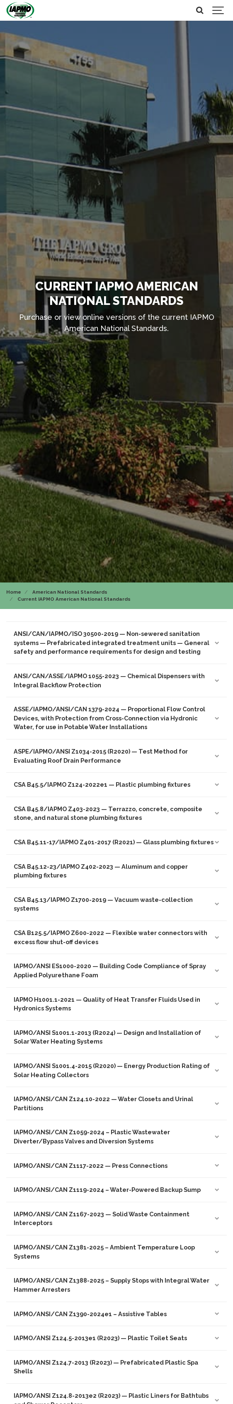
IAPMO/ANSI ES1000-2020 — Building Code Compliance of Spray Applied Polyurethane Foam (116, 970)
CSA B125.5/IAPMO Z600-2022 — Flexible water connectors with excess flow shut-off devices (116, 937)
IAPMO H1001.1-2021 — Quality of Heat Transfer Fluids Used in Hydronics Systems (116, 1004)
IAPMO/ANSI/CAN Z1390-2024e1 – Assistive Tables (116, 1313)
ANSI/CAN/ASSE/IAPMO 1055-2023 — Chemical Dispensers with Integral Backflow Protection (116, 680)
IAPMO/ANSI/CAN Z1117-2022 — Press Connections (116, 1165)
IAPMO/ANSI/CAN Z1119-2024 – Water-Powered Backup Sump (116, 1189)
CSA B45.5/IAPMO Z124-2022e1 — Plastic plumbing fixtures (116, 784)
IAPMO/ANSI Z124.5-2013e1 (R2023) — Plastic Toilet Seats (116, 1337)
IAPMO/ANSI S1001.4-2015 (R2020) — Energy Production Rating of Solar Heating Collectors (116, 1070)
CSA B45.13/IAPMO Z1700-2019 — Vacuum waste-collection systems (116, 904)
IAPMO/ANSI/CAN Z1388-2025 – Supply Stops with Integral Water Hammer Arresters (116, 1285)
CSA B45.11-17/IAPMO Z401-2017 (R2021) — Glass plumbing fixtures (116, 842)
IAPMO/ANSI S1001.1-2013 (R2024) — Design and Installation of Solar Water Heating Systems (116, 1037)
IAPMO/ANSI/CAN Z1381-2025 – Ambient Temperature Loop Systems (116, 1252)
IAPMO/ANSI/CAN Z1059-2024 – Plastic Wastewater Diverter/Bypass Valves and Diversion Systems (116, 1137)
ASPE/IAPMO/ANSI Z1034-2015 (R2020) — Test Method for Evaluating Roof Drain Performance (116, 756)
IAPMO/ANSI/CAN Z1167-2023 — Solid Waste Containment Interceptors (116, 1219)
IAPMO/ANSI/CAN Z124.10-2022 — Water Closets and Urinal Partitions (116, 1103)
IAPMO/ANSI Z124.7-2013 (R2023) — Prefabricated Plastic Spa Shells (116, 1367)
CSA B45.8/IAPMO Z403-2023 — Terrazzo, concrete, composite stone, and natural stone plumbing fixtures (116, 813)
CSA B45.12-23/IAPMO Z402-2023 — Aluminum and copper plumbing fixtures (116, 871)
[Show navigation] (218, 10)
